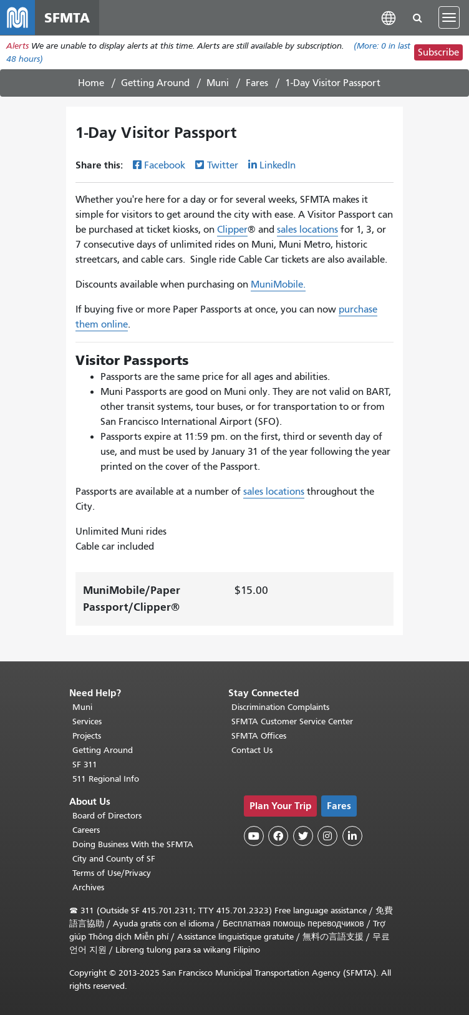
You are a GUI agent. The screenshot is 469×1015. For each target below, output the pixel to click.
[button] (389, 17)
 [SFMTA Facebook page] (278, 836)
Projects (86, 736)
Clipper (232, 229)
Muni (217, 83)
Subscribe (438, 52)
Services (87, 721)
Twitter (222, 165)
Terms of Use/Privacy (111, 873)
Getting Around (155, 83)
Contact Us (252, 750)
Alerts (17, 46)
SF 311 (84, 764)
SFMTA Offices (258, 736)
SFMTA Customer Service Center (292, 721)
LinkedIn (277, 165)
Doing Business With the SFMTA (132, 844)
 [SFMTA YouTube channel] (253, 836)
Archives (88, 887)
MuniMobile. (278, 284)
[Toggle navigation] (449, 17)
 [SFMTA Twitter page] (303, 836)
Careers (86, 830)
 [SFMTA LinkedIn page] (352, 836)
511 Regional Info (105, 779)
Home (91, 83)
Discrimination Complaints (280, 707)
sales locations (307, 229)
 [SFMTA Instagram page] (327, 836)
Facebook (164, 165)
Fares (257, 83)
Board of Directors (107, 815)
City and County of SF (113, 858)
